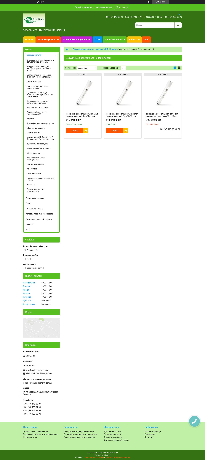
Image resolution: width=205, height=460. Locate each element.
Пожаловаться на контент (94, 457)
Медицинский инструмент (38, 148)
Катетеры (31, 184)
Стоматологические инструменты (36, 190)
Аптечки (30, 119)
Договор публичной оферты (39, 219)
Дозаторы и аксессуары (38, 144)
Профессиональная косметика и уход (41, 179)
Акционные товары (35, 198)
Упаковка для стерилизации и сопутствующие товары (40, 61)
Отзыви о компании (113, 437)
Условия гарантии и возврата (39, 214)
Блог (146, 39)
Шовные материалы (36, 128)
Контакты (134, 39)
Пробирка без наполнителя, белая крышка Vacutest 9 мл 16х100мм (122, 115)
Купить (75, 130)
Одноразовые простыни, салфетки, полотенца (38, 102)
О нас (97, 39)
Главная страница (153, 431)
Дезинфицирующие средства (40, 123)
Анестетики (32, 169)
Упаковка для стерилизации (35, 431)
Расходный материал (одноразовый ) (36, 113)
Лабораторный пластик (37, 107)
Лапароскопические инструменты (36, 159)
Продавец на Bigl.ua (102, 455)
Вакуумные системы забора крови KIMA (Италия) (95, 49)
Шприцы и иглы (34, 81)
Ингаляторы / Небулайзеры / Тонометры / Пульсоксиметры (40, 138)
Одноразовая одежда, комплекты (79, 431)
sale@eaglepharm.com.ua (37, 370)
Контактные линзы (35, 164)
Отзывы (29, 224)
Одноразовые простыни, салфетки (79, 437)
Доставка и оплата (115, 39)
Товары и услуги (46, 39)
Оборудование (33, 153)
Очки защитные (34, 173)
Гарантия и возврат (113, 434)
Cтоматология (33, 133)
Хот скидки (122, 7)
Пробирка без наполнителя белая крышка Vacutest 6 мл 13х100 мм (162, 115)
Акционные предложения (76, 39)
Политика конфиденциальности (117, 457)
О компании (150, 434)
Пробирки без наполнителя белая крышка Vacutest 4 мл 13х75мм (82, 115)
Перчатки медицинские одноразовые (37, 87)
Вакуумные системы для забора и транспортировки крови (39, 68)
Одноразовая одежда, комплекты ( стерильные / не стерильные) (40, 95)
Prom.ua (114, 452)
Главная (29, 39)
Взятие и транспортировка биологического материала (39, 76)
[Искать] (178, 25)
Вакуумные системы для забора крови (40, 434)
